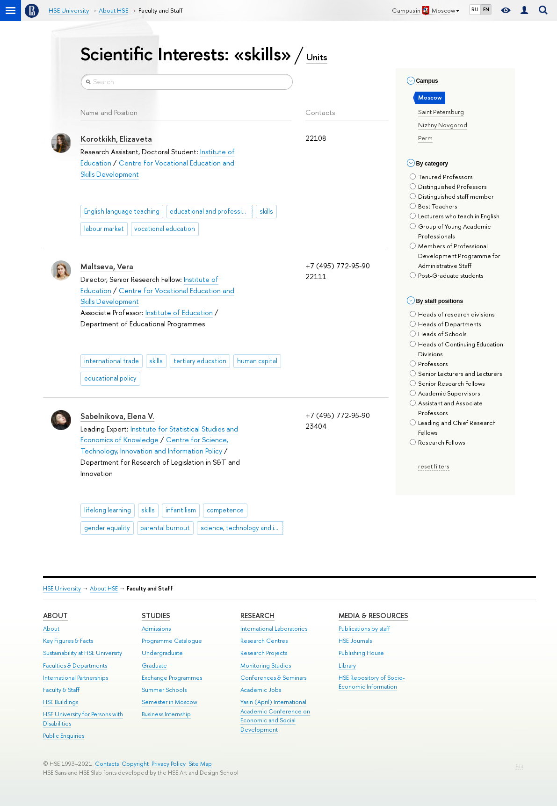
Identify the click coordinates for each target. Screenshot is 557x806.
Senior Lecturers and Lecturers (456, 373)
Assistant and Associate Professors (446, 408)
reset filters (433, 466)
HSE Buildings (60, 702)
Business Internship (166, 714)
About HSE (104, 588)
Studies (156, 615)
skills (266, 211)
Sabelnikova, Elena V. (117, 416)
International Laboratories (273, 629)
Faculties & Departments (75, 665)
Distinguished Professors (448, 186)
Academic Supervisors (445, 393)
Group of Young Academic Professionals (450, 231)
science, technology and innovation (242, 528)
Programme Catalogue (172, 641)
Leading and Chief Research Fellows (453, 427)
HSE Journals (355, 641)
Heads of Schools (438, 334)
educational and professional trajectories (211, 211)
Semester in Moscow (169, 702)
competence (225, 510)
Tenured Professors (441, 177)
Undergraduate (162, 653)
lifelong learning (107, 510)
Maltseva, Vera (106, 266)
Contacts (107, 764)
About (55, 615)
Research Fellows (437, 442)
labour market (104, 228)
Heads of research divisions (452, 314)
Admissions (156, 629)
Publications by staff (364, 629)
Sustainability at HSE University (82, 653)
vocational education (164, 228)
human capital (257, 361)
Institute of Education (179, 312)
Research (257, 615)
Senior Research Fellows (447, 383)
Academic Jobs (260, 690)
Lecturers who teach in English (454, 216)
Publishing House (361, 653)
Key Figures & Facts (68, 641)
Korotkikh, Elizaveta (116, 138)
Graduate (154, 665)
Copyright (135, 764)
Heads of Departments (445, 324)
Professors (429, 364)
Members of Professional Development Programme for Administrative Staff (455, 256)
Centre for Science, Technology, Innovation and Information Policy (154, 445)
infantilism (181, 510)
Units (316, 57)
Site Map (200, 764)
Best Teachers (433, 206)
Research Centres (264, 641)
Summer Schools (164, 690)
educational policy (110, 378)
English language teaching (121, 211)
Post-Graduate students (447, 275)
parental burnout (165, 528)
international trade (111, 361)
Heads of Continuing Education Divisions (456, 349)
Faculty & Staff (61, 690)
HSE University (62, 588)
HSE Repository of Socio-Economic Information (372, 682)
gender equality (107, 528)
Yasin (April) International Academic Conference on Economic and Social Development (275, 716)
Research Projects (263, 653)
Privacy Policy (169, 764)
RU (474, 9)
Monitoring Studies (265, 665)
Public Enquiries (63, 736)
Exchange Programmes (172, 678)
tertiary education (200, 361)
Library (347, 665)
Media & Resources (373, 615)
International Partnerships (75, 678)
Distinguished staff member (452, 196)
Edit (519, 766)
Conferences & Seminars (273, 678)
